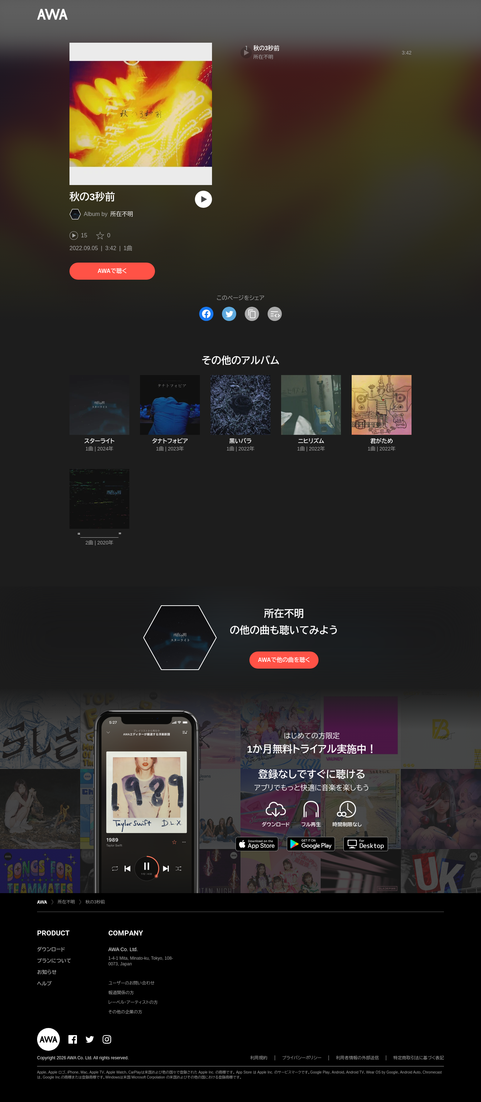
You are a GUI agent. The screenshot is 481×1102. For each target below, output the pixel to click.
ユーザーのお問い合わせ (131, 983)
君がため (381, 441)
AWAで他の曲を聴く (284, 660)
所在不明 (121, 214)
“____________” (99, 535)
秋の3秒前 (266, 48)
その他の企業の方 (125, 1011)
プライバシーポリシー (302, 1057)
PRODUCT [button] (53, 933)
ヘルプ (44, 983)
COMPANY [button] (125, 933)
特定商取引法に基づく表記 (418, 1057)
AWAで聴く (112, 271)
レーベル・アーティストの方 (133, 1002)
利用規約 (259, 1057)
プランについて (54, 961)
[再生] (203, 199)
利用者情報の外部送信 (357, 1057)
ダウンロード (51, 949)
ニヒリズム (311, 441)
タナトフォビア (170, 441)
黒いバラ (240, 441)
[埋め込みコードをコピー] (275, 314)
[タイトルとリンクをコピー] (252, 314)
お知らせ (47, 972)
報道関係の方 (121, 992)
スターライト (99, 441)
